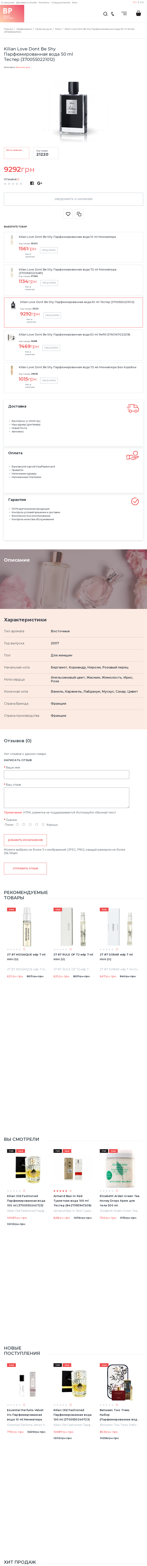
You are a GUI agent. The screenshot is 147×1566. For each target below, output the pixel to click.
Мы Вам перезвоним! (70, 1494)
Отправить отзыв (25, 868)
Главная (9, 1438)
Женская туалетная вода (21, 1484)
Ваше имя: (13, 767)
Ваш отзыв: (13, 784)
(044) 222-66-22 (112, 14)
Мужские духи (23, 67)
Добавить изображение (25, 840)
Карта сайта (65, 1419)
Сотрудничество (60, 2)
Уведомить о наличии (73, 199)
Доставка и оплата (26, 2)
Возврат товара (68, 1407)
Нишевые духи (14, 1444)
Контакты (44, 2)
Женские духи (14, 1455)
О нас (8, 1401)
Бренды (63, 1413)
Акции (61, 1401)
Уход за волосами (16, 1461)
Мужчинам (11, 1473)
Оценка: (11, 820)
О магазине (7, 2)
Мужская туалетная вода (21, 1479)
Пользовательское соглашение (25, 1419)
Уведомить (49, 250)
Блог (75, 2)
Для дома (10, 1467)
